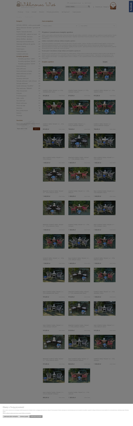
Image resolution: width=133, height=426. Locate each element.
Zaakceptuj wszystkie (35, 416)
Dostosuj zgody (24, 416)
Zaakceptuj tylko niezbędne (11, 416)
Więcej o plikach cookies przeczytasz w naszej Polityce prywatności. (17, 413)
